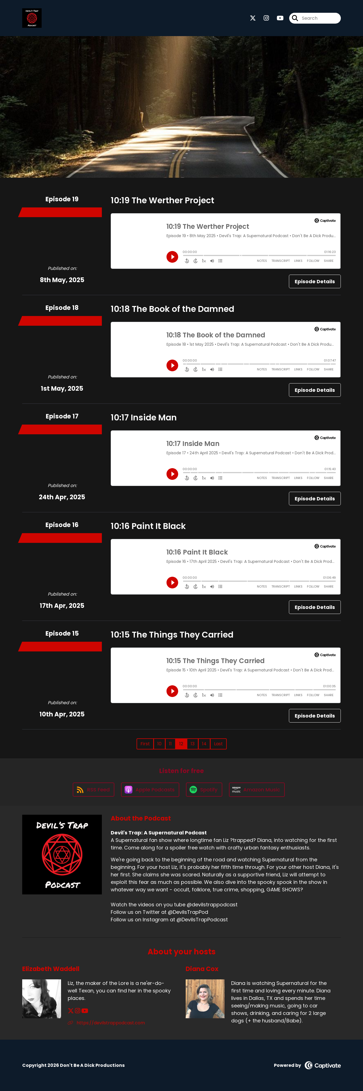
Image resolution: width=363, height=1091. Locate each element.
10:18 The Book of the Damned (172, 309)
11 (170, 744)
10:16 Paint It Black (148, 526)
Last (218, 744)
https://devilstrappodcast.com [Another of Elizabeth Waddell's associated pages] (106, 1023)
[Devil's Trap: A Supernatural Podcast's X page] (253, 18)
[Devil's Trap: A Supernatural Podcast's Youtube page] (277, 18)
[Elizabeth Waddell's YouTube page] (84, 1011)
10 (159, 744)
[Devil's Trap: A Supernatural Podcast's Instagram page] (263, 18)
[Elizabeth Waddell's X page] (71, 1011)
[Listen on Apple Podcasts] (150, 789)
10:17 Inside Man (144, 417)
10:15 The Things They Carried (172, 635)
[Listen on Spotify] (204, 789)
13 (193, 744)
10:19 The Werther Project (162, 200)
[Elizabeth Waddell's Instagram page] (77, 1011)
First (145, 744)
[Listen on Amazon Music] (257, 789)
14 (204, 744)
